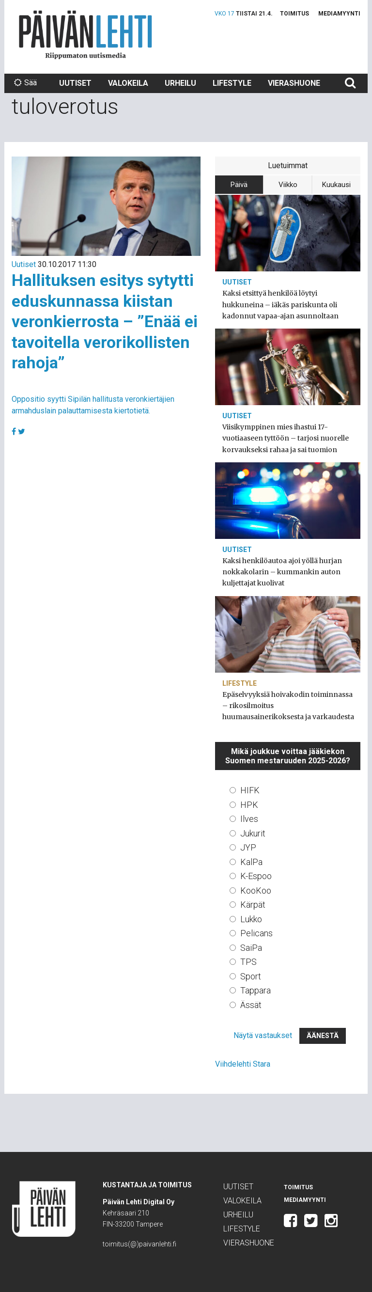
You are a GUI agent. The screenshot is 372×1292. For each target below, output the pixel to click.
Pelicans (256, 933)
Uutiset (75, 83)
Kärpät (252, 904)
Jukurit (252, 833)
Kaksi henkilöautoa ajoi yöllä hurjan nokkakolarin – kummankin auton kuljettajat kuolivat (282, 571)
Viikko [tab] (288, 184)
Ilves (249, 819)
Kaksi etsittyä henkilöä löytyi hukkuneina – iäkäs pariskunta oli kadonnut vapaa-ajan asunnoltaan (280, 304)
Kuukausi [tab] (336, 184)
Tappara (255, 990)
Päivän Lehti (85, 34)
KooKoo (255, 890)
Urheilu (180, 83)
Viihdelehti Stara (242, 1064)
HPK (249, 805)
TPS (248, 962)
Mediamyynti (339, 13)
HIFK (250, 790)
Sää (25, 82)
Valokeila (128, 83)
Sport (250, 976)
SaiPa (251, 948)
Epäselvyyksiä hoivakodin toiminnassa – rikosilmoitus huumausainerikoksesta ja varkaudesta (288, 705)
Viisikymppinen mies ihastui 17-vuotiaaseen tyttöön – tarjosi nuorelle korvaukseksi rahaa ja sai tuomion (285, 438)
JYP (248, 847)
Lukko (251, 919)
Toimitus (294, 13)
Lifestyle (232, 83)
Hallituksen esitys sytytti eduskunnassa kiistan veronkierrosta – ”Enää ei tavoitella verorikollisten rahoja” (105, 321)
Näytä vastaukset (262, 1035)
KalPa (251, 862)
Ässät (251, 1005)
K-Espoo (256, 876)
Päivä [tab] (239, 184)
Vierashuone (294, 83)
